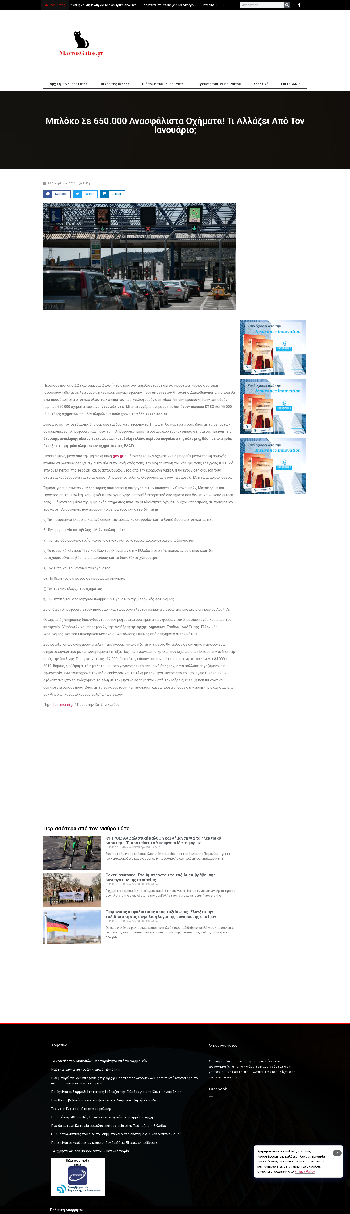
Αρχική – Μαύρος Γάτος (69, 84)
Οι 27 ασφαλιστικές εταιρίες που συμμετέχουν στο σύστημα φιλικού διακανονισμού (116, 1134)
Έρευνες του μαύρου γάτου (219, 84)
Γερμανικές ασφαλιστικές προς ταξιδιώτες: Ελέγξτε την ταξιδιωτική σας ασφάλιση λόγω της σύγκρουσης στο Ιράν (161, 914)
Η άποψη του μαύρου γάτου (163, 84)
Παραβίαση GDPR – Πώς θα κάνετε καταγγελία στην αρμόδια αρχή (102, 1117)
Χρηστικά (261, 84)
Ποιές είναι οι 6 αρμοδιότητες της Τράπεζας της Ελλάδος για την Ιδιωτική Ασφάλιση (116, 1091)
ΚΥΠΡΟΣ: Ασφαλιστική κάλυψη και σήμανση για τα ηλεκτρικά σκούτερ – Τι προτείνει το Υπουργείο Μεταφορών (118, 5)
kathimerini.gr (63, 705)
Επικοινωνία (290, 84)
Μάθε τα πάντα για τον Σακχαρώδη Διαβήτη (85, 1069)
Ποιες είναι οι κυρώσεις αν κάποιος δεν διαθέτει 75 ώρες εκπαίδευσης (104, 1142)
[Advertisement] (215, 43)
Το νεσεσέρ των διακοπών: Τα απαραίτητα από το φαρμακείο (99, 1061)
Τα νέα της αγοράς (114, 84)
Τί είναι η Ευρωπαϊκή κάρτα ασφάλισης (81, 1108)
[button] (57, 194)
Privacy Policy (305, 1171)
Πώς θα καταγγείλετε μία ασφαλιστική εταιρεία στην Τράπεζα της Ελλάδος (109, 1125)
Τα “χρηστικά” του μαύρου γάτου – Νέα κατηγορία (90, 1151)
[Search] (287, 5)
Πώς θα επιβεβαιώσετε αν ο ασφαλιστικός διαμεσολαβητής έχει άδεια (105, 1100)
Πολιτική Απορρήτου (67, 1210)
